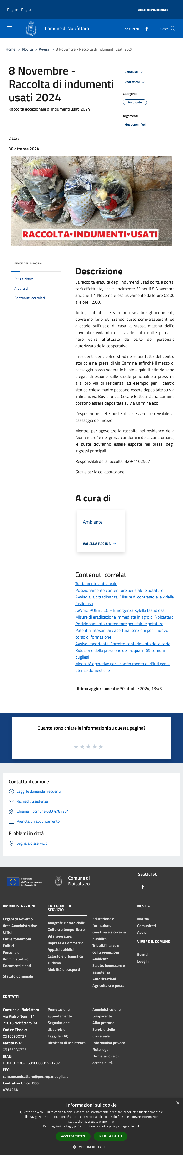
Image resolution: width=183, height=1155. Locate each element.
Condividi (134, 72)
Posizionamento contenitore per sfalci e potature (119, 590)
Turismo (54, 963)
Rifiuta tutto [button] (110, 1136)
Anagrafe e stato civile (66, 923)
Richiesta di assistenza (67, 1043)
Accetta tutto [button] (73, 1136)
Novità (27, 49)
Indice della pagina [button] (28, 263)
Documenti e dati (17, 966)
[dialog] (91, 1126)
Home (10, 49)
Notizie (143, 919)
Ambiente (100, 959)
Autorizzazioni (104, 979)
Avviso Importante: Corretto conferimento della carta (122, 643)
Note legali (101, 1049)
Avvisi (44, 49)
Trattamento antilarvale (96, 583)
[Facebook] (145, 28)
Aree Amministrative (20, 925)
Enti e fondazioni (17, 939)
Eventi (142, 954)
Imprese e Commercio (66, 943)
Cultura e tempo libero (66, 929)
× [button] (177, 1103)
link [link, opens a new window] (137, 1126)
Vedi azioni (135, 82)
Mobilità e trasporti (64, 969)
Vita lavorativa (60, 936)
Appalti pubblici (61, 949)
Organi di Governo (18, 919)
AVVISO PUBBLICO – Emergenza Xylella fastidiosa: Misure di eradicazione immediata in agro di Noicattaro (124, 613)
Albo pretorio (103, 1023)
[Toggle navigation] (9, 28)
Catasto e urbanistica (65, 956)
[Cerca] (173, 28)
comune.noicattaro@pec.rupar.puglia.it (35, 1076)
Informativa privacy (108, 1043)
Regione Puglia (19, 9)
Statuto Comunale (18, 976)
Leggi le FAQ (58, 1036)
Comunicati (146, 925)
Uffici (7, 932)
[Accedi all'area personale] (153, 10)
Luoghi (143, 961)
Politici (8, 946)
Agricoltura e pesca (108, 985)
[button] (91, 1147)
